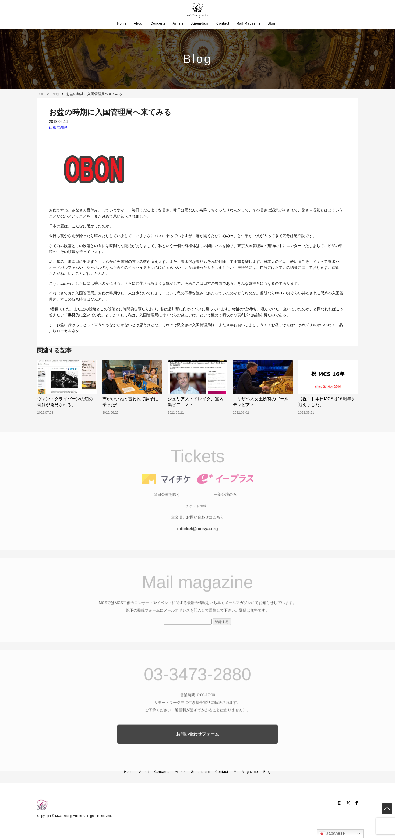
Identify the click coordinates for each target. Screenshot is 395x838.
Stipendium (200, 23)
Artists (178, 23)
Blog (271, 23)
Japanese (332, 833)
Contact (222, 23)
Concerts (158, 23)
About (138, 23)
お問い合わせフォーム (197, 749)
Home (122, 23)
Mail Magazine (248, 23)
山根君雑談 (58, 127)
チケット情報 (196, 521)
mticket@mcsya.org (197, 544)
